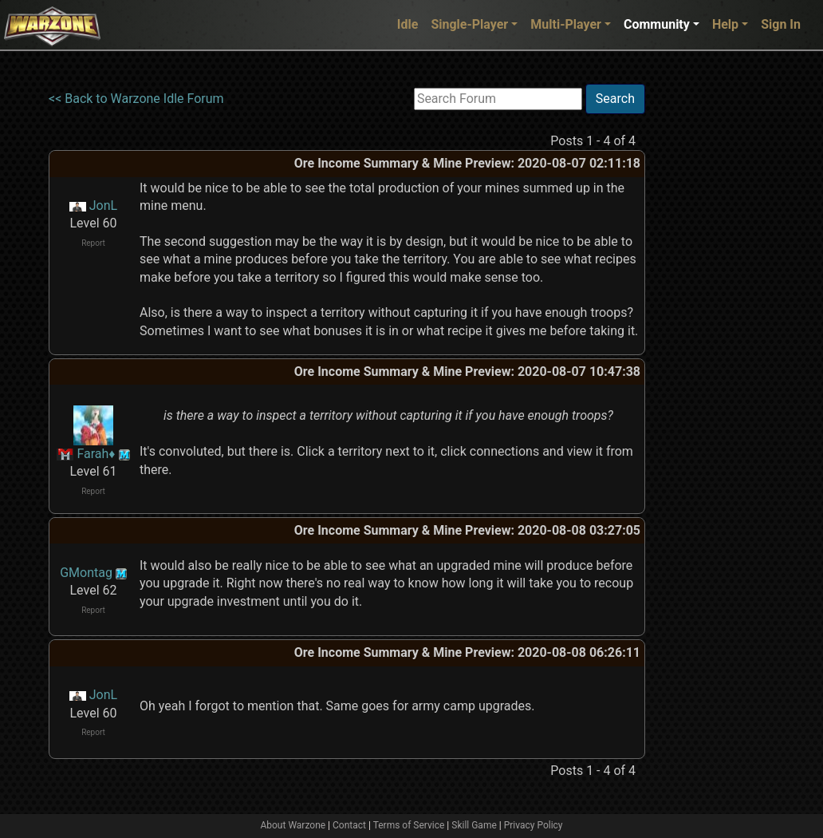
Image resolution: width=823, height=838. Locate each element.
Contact (349, 825)
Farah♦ (96, 453)
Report (93, 243)
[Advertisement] (710, 323)
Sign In (781, 24)
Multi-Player (565, 24)
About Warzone (292, 825)
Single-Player (469, 24)
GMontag (86, 572)
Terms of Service (409, 825)
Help (725, 24)
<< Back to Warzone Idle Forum (136, 98)
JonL (103, 205)
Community (657, 24)
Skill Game (474, 825)
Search (615, 98)
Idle (408, 24)
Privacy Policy (533, 825)
